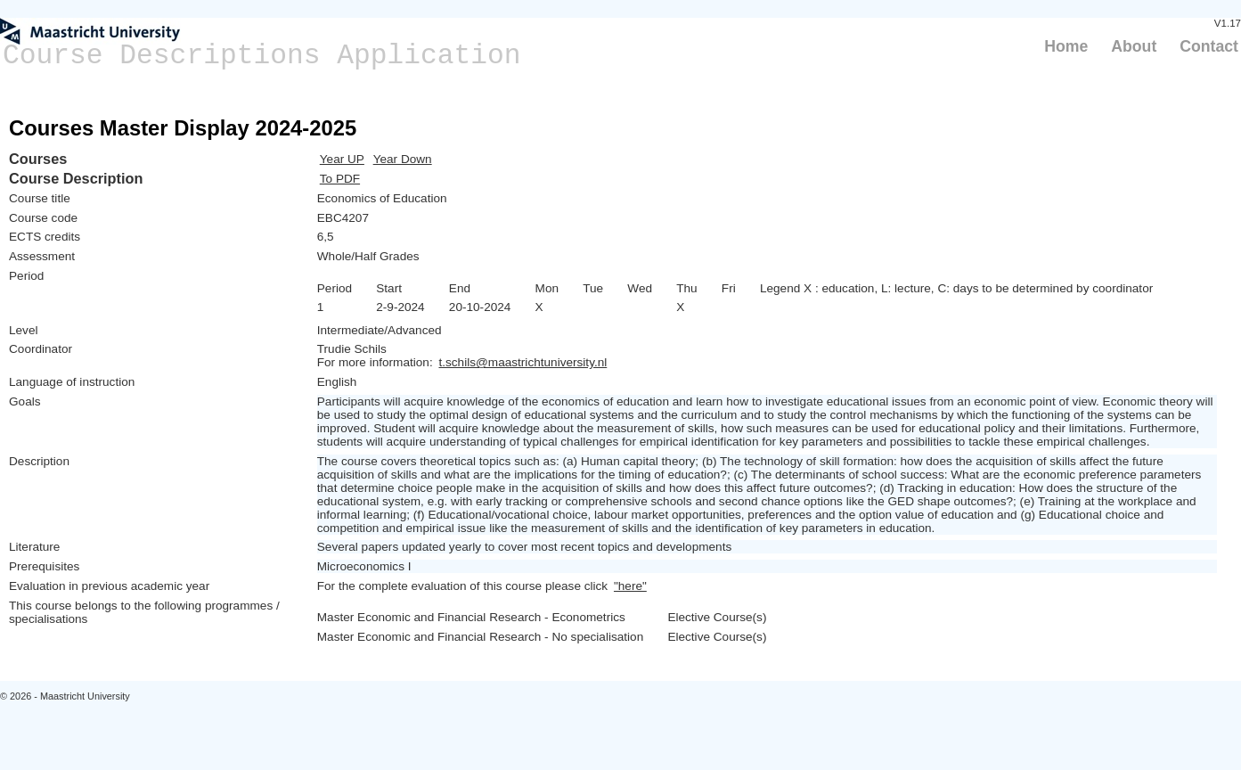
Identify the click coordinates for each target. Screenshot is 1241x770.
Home (1066, 46)
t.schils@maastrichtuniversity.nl (522, 362)
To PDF (340, 178)
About (1133, 46)
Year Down (402, 159)
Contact (1209, 46)
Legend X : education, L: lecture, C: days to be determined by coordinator (956, 288)
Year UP (342, 159)
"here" (630, 586)
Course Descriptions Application (262, 55)
